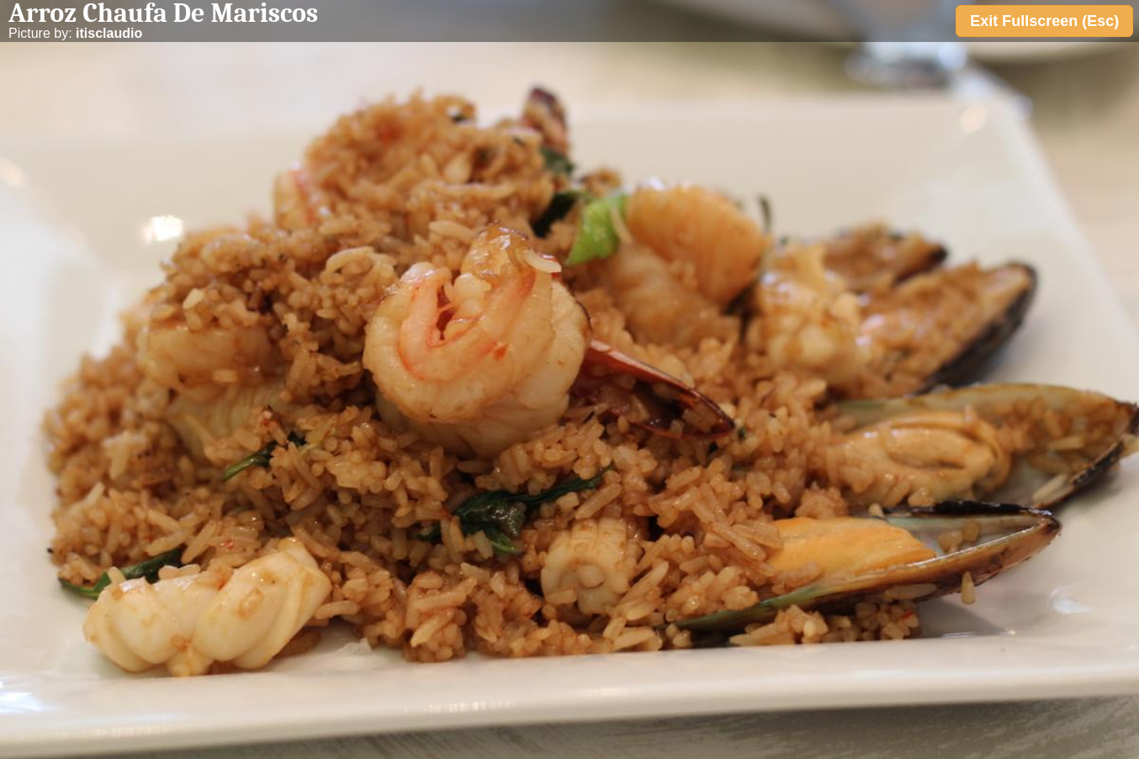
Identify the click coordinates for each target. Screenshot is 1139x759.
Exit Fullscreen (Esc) (1044, 21)
